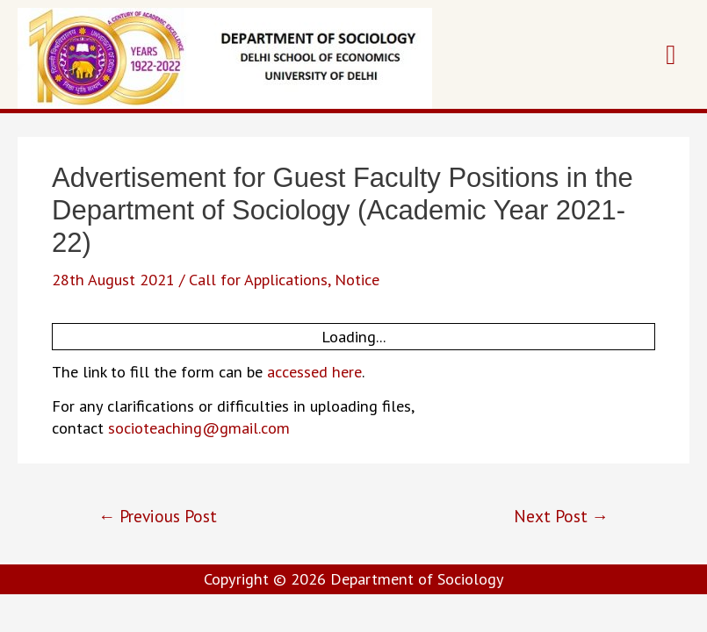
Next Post (561, 516)
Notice (357, 279)
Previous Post (157, 516)
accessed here (314, 371)
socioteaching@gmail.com (199, 427)
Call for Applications (258, 279)
